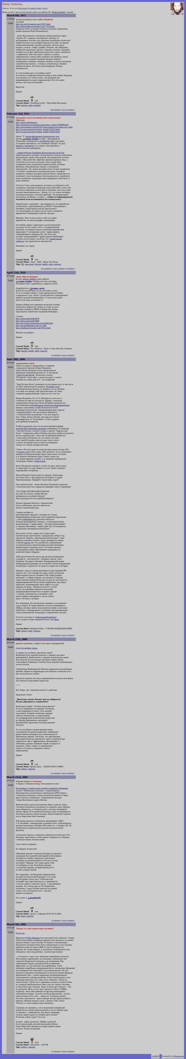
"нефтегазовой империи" (46, 617)
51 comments (55, 635)
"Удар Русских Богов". (25, 375)
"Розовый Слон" (53, 387)
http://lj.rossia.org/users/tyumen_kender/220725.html (38, 130)
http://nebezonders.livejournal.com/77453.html (35, 27)
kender (45, 265)
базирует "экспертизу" (25, 146)
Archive (22, 9)
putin (30, 106)
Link (10, 23)
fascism (24, 106)
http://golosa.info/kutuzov (26, 123)
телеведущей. (40, 461)
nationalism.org (28, 520)
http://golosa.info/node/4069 (27, 321)
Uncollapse (70, 269)
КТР (28, 413)
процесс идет (24, 452)
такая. (56, 620)
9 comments (56, 921)
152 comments (46, 269)
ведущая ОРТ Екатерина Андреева (31, 429)
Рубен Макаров (33, 938)
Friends (32, 9)
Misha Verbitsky (59, 13)
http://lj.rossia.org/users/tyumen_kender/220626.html (38, 132)
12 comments (55, 774)
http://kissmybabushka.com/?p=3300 (31, 326)
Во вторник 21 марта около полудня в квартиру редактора (42, 789)
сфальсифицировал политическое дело (42, 137)
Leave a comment (68, 110)
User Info (42, 9)
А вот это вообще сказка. (27, 648)
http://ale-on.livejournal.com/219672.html (33, 24)
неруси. (27, 543)
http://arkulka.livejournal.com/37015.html (33, 328)
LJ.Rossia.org (178, 1057)
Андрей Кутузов (46, 141)
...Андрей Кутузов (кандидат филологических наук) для (40, 153)
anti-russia (29, 265)
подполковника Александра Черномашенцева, (50, 406)
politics (24, 631)
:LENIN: (155, 1057)
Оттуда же (20, 933)
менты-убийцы (29, 279)
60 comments (55, 110)
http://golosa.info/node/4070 (27, 319)
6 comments (56, 356)
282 (22, 265)
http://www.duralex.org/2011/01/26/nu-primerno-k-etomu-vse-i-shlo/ (44, 127)
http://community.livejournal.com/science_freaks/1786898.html (42, 125)
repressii (37, 106)
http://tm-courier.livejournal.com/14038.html (34, 324)
